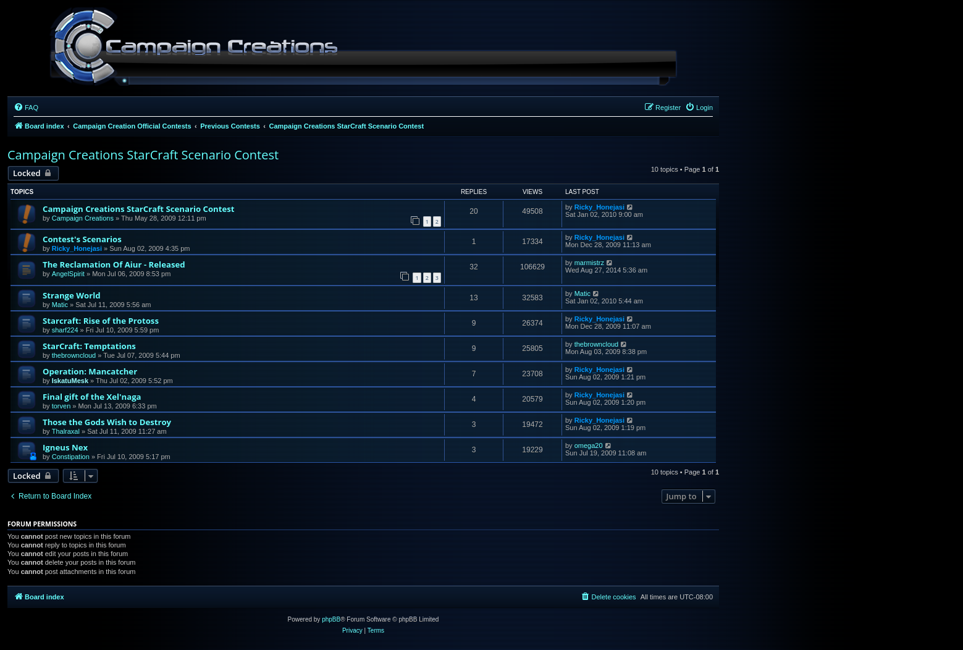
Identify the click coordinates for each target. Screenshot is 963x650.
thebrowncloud (74, 355)
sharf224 (65, 330)
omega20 (588, 445)
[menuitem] (26, 107)
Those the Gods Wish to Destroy (107, 422)
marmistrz (589, 262)
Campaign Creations (83, 218)
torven (61, 406)
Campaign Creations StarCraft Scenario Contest (143, 154)
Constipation (71, 456)
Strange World (72, 295)
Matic (60, 304)
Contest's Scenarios (82, 239)
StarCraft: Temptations (89, 346)
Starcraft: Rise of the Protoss (101, 320)
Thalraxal (66, 431)
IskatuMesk (70, 380)
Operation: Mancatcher (90, 371)
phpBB (331, 619)
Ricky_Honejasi (599, 207)
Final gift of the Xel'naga (92, 396)
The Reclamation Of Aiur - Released (114, 264)
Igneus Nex (65, 447)
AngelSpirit (68, 273)
